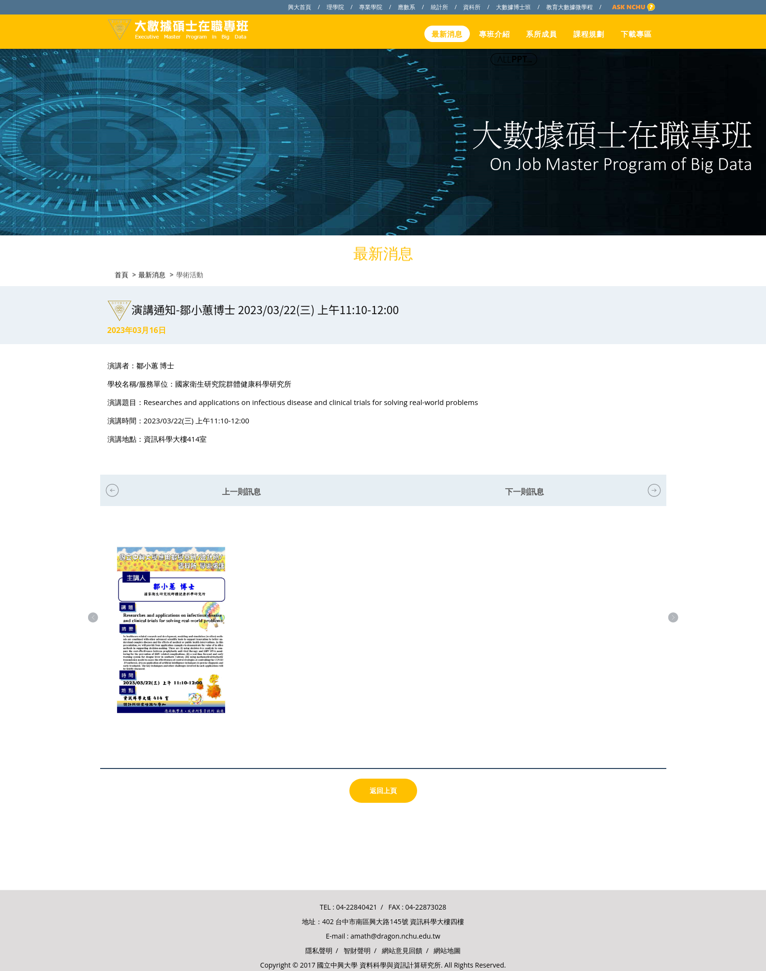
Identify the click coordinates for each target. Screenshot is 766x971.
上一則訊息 (241, 491)
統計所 (439, 7)
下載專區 (636, 34)
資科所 (472, 7)
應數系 (406, 7)
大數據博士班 (513, 7)
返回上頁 (383, 790)
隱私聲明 (318, 950)
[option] (171, 639)
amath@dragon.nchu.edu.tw (395, 936)
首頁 (121, 273)
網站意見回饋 (402, 950)
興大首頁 (299, 7)
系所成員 (541, 34)
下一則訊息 (524, 491)
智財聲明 (357, 950)
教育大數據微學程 (569, 7)
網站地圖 (447, 950)
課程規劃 (588, 34)
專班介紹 (494, 34)
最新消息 (447, 34)
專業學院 (370, 7)
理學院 (335, 7)
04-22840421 (356, 907)
